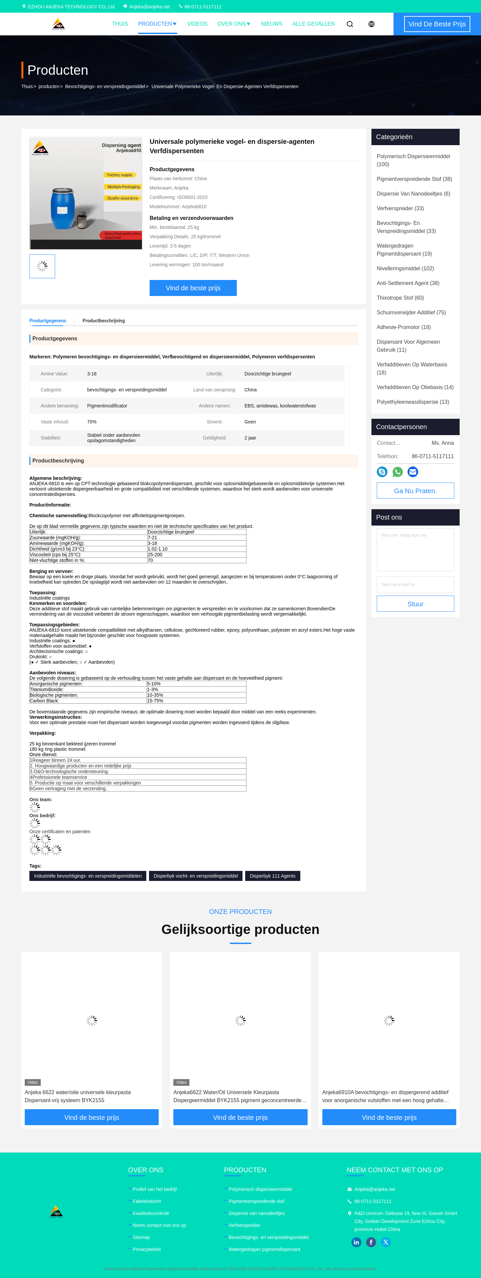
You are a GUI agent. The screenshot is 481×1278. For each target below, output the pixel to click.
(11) (408, 346)
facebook (371, 1242)
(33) (400, 208)
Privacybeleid (147, 1249)
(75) (411, 312)
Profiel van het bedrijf (155, 1189)
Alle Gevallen (314, 24)
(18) (404, 327)
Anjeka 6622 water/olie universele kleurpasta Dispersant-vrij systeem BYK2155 (78, 1096)
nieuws (272, 24)
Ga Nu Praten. (415, 491)
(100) (413, 160)
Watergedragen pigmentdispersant (264, 1249)
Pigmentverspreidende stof (257, 1201)
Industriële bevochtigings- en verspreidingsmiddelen (88, 876)
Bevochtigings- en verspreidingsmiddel (105, 86)
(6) (413, 194)
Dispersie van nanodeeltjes (257, 1213)
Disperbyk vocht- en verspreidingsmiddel (196, 876)
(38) (414, 179)
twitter (386, 1242)
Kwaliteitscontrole (151, 1213)
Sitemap (141, 1237)
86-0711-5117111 (199, 6)
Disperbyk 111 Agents (272, 876)
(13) (413, 402)
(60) (400, 298)
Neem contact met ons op (159, 1225)
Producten (157, 24)
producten (48, 86)
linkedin (356, 1242)
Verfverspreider (245, 1225)
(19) (404, 250)
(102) (405, 268)
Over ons (234, 24)
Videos (197, 24)
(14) (415, 387)
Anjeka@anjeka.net (146, 6)
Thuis (120, 24)
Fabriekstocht (147, 1201)
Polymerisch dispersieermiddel (260, 1189)
